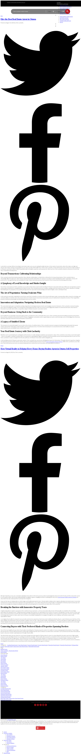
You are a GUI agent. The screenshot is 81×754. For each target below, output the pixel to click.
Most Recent (4, 655)
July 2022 (3, 681)
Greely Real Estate (32, 645)
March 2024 (4, 663)
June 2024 (3, 659)
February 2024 (4, 664)
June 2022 (3, 683)
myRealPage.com (11, 719)
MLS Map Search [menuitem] (11, 737)
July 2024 (3, 657)
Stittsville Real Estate (33, 646)
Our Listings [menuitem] (64, 5)
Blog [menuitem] (61, 22)
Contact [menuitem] (59, 26)
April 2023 (3, 677)
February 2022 (4, 685)
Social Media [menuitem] (61, 23)
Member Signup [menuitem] (11, 739)
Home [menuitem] (59, 2)
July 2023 (3, 674)
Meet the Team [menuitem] (7, 740)
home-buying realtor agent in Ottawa (67, 597)
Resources (6, 744)
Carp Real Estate (22, 645)
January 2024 (4, 666)
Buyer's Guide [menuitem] (64, 18)
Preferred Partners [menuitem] (66, 16)
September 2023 (5, 671)
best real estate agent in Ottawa (54, 341)
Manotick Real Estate (53, 645)
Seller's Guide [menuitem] (64, 19)
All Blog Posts (4, 649)
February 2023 (4, 680)
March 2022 (4, 684)
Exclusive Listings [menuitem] (11, 736)
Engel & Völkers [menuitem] (10, 743)
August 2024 (4, 656)
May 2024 (3, 660)
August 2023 (4, 673)
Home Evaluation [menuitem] (65, 20)
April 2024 (3, 662)
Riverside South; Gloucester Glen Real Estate (16, 646)
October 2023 (4, 670)
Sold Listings (4, 652)
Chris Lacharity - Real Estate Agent (9, 650)
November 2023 (5, 669)
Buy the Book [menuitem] (61, 25)
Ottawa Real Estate (6, 697)
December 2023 (5, 667)
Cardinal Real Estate (12, 645)
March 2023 (4, 678)
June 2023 (3, 676)
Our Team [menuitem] (9, 741)
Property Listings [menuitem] (62, 4)
